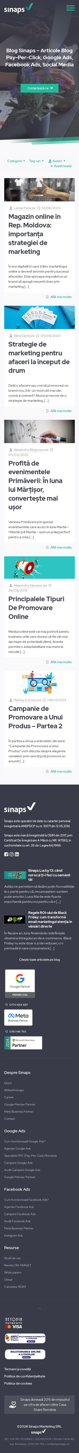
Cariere (9, 1097)
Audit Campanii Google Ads (22, 1170)
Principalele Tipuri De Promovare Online (36, 608)
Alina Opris (22, 335)
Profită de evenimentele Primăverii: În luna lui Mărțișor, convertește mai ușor (35, 485)
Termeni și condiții (17, 1369)
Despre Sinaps (17, 1072)
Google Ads (14, 1131)
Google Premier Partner (19, 1104)
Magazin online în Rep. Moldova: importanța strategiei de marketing (34, 234)
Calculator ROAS (15, 1287)
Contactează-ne (38, 88)
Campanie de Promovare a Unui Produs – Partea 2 (35, 717)
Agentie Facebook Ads (19, 1207)
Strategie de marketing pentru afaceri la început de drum (39, 357)
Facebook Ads (17, 1189)
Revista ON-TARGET (17, 1265)
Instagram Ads (13, 1235)
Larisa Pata (22, 208)
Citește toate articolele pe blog (39, 960)
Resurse (11, 1247)
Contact (9, 1119)
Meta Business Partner (18, 1111)
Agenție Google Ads (17, 1148)
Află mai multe (61, 297)
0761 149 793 (17, 1031)
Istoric (8, 1083)
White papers (12, 1272)
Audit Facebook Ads (17, 1221)
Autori (57, 161)
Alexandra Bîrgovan (29, 450)
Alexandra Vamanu (28, 585)
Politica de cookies (18, 1383)
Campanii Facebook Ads (20, 1214)
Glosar (8, 1279)
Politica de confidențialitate (24, 1376)
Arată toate (60, 166)
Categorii (16, 161)
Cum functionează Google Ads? (25, 1141)
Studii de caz (12, 1258)
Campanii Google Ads (18, 1163)
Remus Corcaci (25, 700)
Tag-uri (37, 161)
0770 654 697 (18, 1005)
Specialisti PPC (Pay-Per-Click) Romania (30, 1156)
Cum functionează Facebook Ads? (26, 1200)
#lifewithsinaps (14, 1090)
